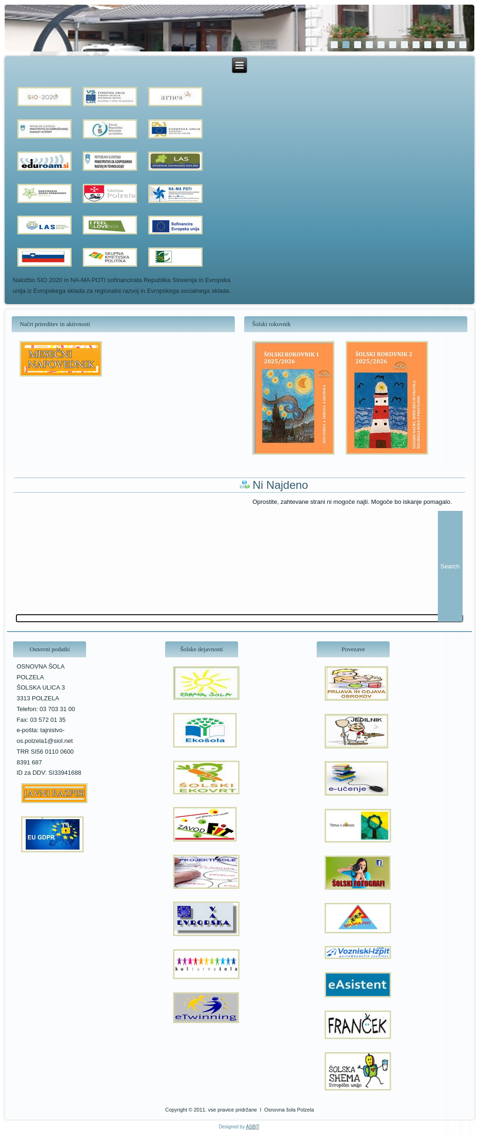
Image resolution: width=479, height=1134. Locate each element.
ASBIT (252, 1126)
